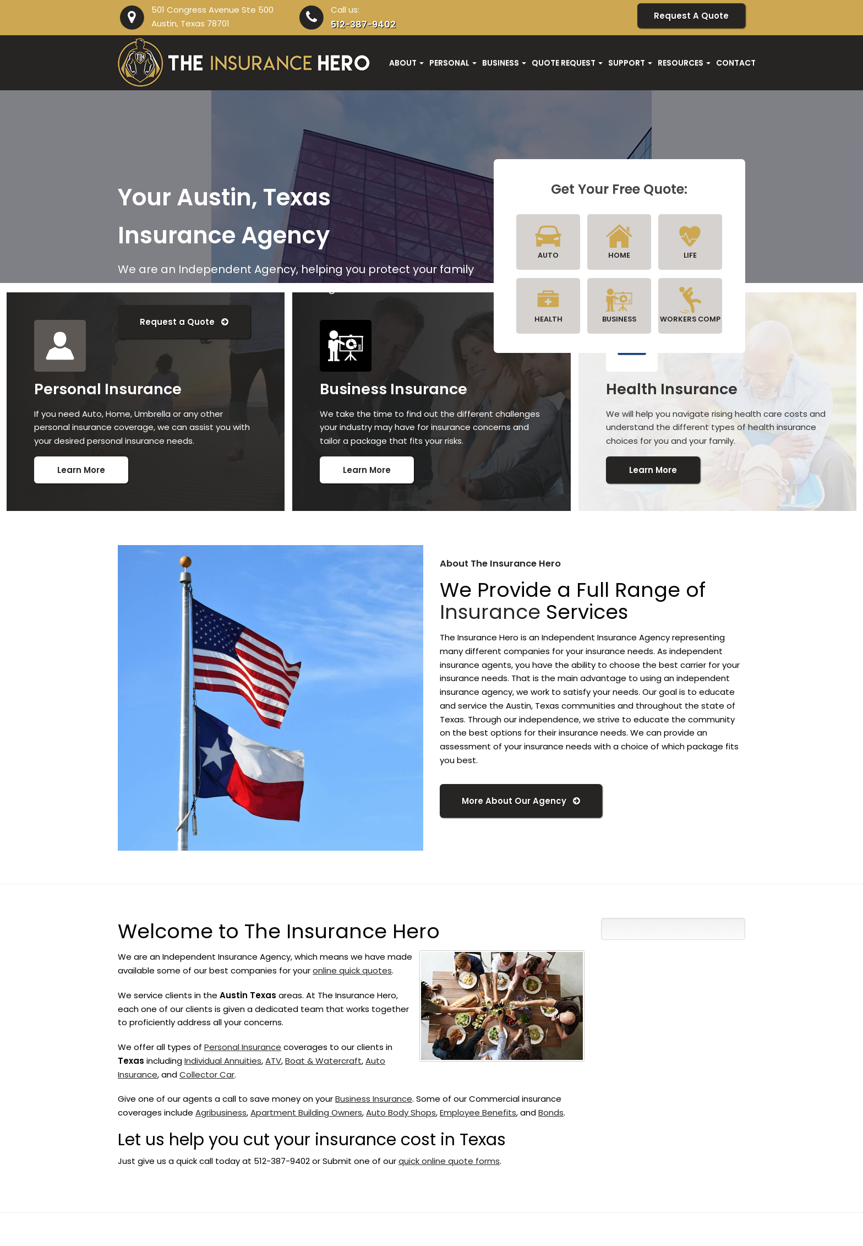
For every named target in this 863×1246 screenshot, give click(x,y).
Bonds (551, 1112)
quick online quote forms (449, 1161)
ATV (273, 1061)
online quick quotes (352, 970)
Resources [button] (684, 62)
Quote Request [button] (567, 62)
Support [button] (630, 62)
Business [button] (504, 62)
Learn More (81, 470)
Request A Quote (691, 15)
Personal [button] (453, 62)
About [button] (406, 62)
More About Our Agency (521, 801)
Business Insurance (373, 1098)
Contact (736, 62)
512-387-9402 (363, 24)
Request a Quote (184, 322)
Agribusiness (221, 1112)
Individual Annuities (222, 1061)
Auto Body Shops (401, 1112)
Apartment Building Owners (306, 1112)
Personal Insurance (242, 1047)
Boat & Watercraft (323, 1061)
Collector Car (206, 1074)
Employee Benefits (478, 1112)
